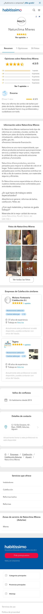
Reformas (7, 504)
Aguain (29, 457)
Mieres (6, 527)
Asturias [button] (20, 323)
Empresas (14, 454)
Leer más (5, 219)
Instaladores (8, 482)
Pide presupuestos (21, 555)
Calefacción (27, 454)
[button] (21, 575)
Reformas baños (10, 497)
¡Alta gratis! (29, 3)
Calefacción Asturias (13, 457)
